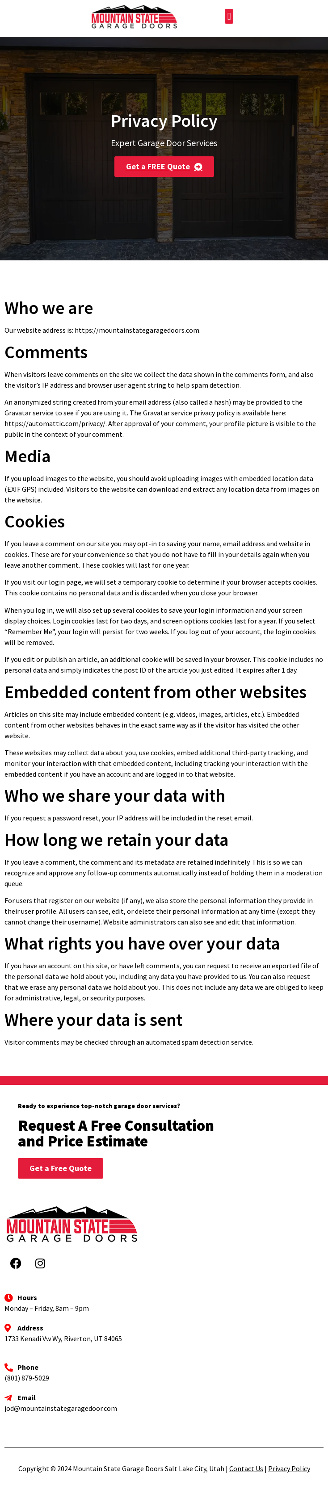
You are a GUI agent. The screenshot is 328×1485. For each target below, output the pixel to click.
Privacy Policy (289, 1468)
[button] (229, 16)
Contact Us (246, 1468)
